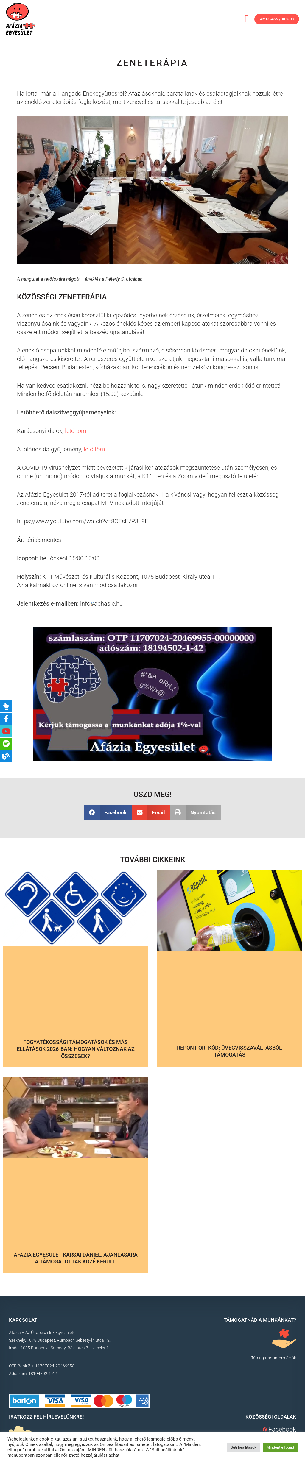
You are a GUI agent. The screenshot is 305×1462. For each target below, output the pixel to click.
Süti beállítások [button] (243, 1447)
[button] (237, 19)
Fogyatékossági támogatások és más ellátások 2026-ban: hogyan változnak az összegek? (76, 1049)
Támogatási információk (273, 1357)
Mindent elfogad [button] (280, 1447)
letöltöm (75, 430)
